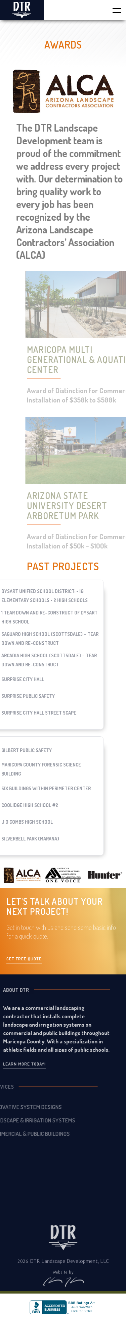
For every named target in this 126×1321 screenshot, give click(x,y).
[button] (112, 10)
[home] (22, 10)
